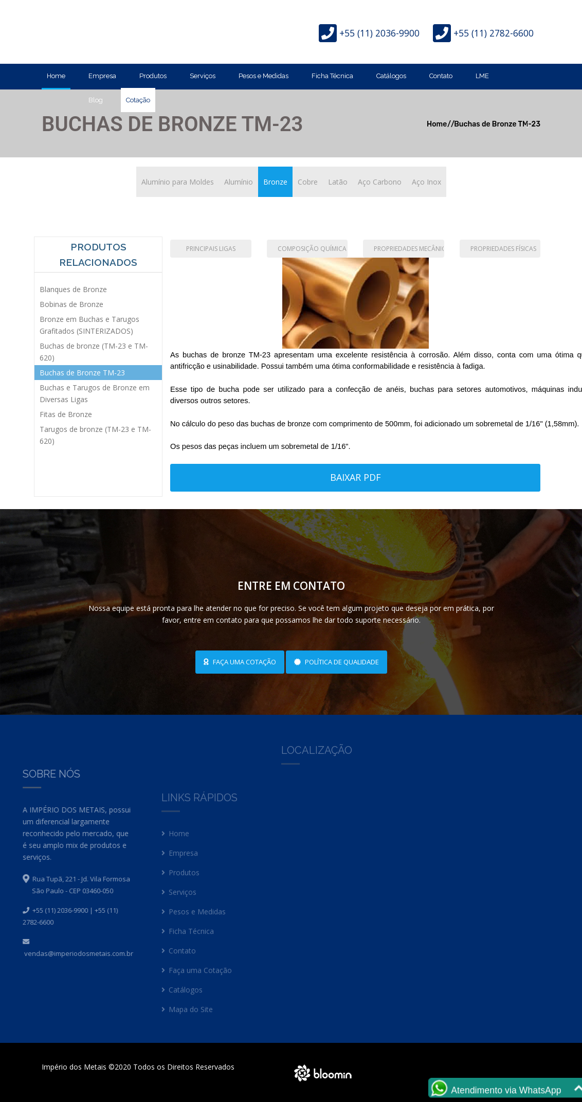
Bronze (275, 182)
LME (482, 76)
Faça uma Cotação (196, 977)
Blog (95, 100)
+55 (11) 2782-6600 (493, 33)
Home (56, 76)
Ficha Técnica (332, 76)
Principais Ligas (210, 248)
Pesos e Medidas (263, 76)
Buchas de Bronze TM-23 (82, 372)
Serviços (202, 76)
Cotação (138, 100)
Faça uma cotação (240, 661)
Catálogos (391, 76)
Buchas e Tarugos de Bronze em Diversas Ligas (95, 393)
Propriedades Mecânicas (409, 248)
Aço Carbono (380, 182)
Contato (440, 76)
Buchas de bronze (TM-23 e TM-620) (94, 352)
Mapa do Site (187, 1016)
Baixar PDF (355, 477)
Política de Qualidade (336, 661)
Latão (338, 182)
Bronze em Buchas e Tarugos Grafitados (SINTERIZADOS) (89, 325)
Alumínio (238, 182)
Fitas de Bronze (66, 414)
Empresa (102, 76)
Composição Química (312, 248)
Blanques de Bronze (73, 289)
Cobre (308, 182)
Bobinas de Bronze (71, 304)
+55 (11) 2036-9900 (379, 33)
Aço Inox (426, 182)
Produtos (153, 76)
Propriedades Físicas (503, 248)
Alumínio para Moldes (177, 182)
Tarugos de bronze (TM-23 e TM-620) (95, 435)
